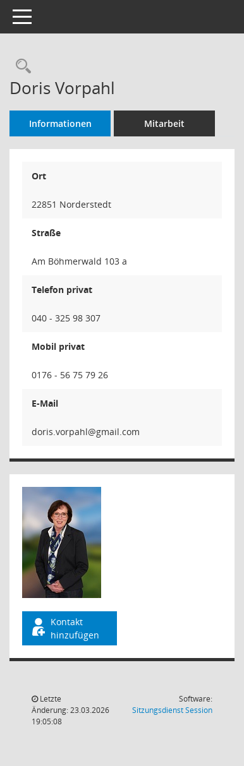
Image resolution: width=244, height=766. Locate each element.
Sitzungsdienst (172, 710)
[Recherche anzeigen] (20, 66)
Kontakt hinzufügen (64, 628)
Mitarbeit (164, 123)
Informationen (60, 123)
